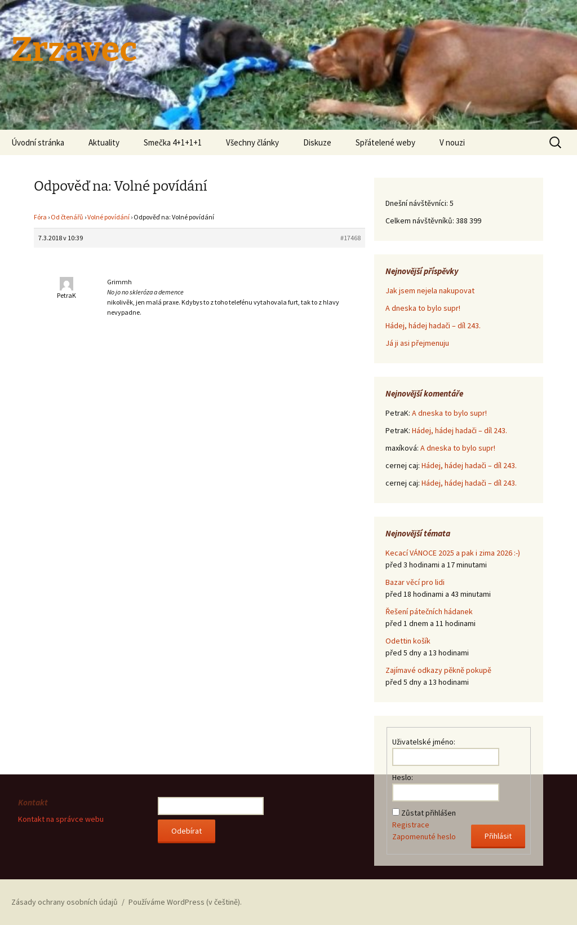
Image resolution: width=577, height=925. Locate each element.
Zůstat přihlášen (428, 813)
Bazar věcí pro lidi (415, 582)
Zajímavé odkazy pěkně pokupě (438, 670)
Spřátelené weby (385, 142)
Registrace (410, 825)
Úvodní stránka (37, 142)
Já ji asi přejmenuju (417, 343)
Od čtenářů (67, 217)
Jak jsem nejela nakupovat (429, 290)
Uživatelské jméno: (423, 742)
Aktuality (103, 142)
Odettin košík (407, 641)
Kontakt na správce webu (61, 819)
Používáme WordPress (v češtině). (185, 902)
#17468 (350, 238)
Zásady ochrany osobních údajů (64, 902)
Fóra (40, 217)
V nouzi (452, 142)
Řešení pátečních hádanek (429, 611)
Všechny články (252, 142)
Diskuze (317, 142)
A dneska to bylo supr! (422, 308)
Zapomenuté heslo (424, 836)
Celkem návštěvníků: (420, 220)
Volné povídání (108, 217)
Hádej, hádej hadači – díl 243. (433, 325)
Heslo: (402, 777)
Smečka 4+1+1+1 (173, 142)
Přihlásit (498, 836)
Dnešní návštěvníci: (417, 203)
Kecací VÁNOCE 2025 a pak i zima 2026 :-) (452, 553)
